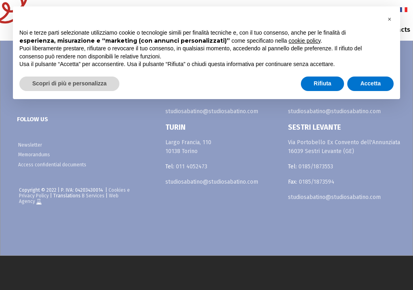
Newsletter (30, 145)
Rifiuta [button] (323, 83)
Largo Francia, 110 (188, 142)
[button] (389, 19)
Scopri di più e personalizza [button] (69, 83)
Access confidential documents (52, 165)
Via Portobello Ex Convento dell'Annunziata (344, 142)
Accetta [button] (370, 83)
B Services (93, 196)
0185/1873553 (315, 166)
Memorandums (34, 154)
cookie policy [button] (305, 40)
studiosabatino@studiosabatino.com (211, 111)
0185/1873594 (316, 181)
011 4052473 (191, 166)
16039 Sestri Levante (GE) (321, 151)
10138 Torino (181, 151)
